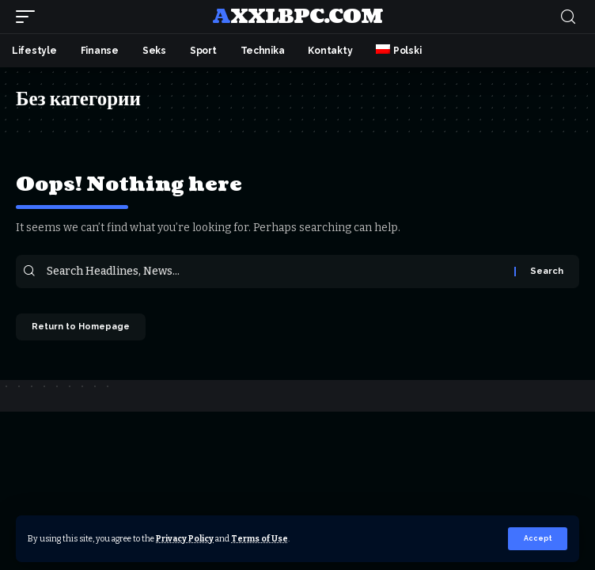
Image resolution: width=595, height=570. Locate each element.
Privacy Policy (185, 539)
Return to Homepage (81, 326)
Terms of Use (259, 539)
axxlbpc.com (297, 16)
